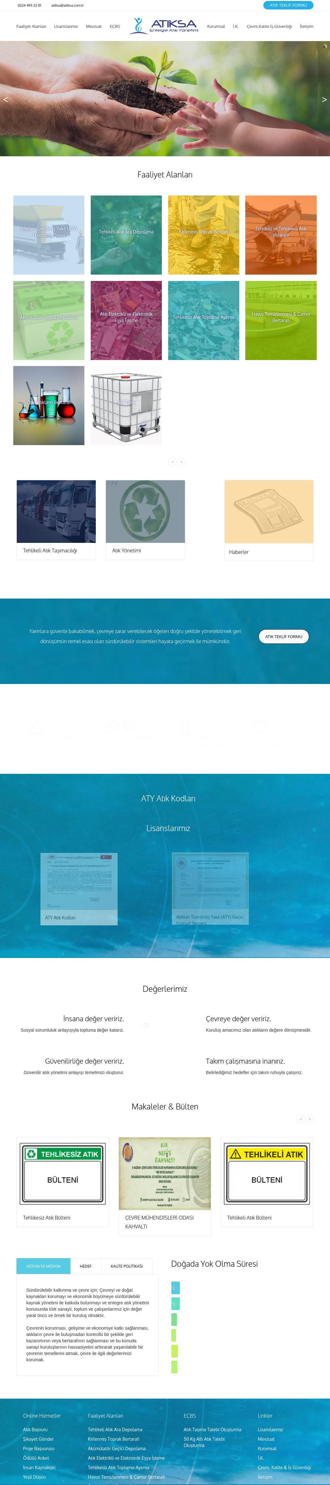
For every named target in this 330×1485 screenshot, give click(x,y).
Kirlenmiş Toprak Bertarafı (113, 1437)
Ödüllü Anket (36, 1456)
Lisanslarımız (270, 1428)
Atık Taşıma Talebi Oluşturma (212, 1428)
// (56, 483)
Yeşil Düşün (34, 1475)
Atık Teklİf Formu (288, 5)
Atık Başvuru (35, 1428)
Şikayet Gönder (38, 1437)
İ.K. (261, 1456)
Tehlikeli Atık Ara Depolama (115, 1428)
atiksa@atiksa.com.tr (68, 5)
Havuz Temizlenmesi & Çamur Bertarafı (126, 1475)
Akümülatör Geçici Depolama (117, 1447)
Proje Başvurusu (38, 1447)
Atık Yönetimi (126, 550)
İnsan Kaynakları (39, 1466)
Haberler (239, 552)
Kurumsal (267, 1447)
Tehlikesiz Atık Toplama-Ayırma (118, 1466)
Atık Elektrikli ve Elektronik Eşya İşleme (126, 1456)
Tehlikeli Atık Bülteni (249, 1216)
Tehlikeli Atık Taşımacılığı (50, 550)
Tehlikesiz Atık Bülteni (46, 1216)
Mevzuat (266, 1437)
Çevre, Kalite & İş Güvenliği (284, 1466)
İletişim (265, 1475)
